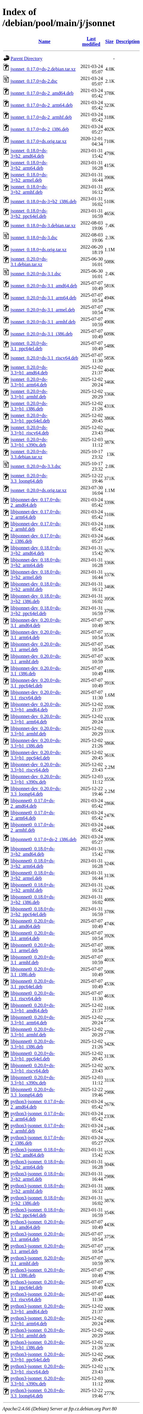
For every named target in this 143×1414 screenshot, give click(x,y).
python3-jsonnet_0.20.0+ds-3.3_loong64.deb (38, 1393)
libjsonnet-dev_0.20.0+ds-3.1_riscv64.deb (36, 695)
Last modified (91, 41)
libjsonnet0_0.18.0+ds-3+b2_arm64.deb (33, 863)
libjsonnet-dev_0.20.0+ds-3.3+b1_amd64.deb (36, 707)
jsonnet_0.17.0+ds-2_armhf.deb (41, 117)
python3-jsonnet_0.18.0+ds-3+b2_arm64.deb (38, 1164)
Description (128, 41)
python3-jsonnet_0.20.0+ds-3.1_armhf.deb (38, 1260)
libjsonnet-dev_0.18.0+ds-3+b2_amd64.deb (36, 550)
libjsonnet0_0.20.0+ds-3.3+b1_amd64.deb (33, 1008)
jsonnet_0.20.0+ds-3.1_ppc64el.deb (29, 346)
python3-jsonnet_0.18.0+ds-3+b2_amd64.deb (38, 1152)
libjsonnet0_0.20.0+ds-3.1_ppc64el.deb (33, 984)
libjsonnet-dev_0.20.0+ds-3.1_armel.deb (36, 647)
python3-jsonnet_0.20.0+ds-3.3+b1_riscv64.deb (38, 1369)
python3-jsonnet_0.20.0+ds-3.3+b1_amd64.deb (38, 1309)
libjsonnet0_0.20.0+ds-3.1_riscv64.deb (33, 996)
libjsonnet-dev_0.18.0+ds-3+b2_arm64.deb (36, 562)
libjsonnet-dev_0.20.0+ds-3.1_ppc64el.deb (36, 683)
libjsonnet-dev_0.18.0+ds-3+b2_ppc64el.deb (36, 610)
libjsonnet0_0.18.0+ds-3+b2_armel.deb (33, 875)
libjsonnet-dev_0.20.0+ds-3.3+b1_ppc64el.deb (36, 755)
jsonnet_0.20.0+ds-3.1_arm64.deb (43, 297)
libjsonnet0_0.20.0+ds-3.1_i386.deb (33, 972)
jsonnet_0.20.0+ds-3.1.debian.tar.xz (29, 261)
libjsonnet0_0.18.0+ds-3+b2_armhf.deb (33, 887)
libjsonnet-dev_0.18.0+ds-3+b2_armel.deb (36, 574)
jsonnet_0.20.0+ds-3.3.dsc (36, 466)
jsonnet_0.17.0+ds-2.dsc (34, 81)
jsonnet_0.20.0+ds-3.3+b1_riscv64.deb (30, 430)
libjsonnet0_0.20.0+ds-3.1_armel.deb (33, 947)
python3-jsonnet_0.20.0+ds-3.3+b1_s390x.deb (38, 1381)
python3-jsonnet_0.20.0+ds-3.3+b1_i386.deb (38, 1345)
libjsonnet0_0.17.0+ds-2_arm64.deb (33, 815)
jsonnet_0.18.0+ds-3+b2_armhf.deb (29, 189)
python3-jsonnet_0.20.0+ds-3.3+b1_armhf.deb (38, 1333)
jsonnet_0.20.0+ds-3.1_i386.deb (41, 333)
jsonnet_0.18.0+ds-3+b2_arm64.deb (29, 165)
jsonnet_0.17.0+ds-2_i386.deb (40, 129)
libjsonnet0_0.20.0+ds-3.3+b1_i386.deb (33, 1044)
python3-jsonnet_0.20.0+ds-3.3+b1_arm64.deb (38, 1321)
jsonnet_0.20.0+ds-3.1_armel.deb (43, 309)
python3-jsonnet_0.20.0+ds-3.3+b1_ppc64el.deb (38, 1357)
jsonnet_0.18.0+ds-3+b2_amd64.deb (29, 153)
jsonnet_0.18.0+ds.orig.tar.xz (38, 249)
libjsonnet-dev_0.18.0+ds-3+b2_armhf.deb (36, 586)
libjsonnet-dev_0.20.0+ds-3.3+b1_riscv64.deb (36, 767)
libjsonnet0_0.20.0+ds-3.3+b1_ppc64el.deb (33, 1056)
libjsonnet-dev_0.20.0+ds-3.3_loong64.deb (36, 791)
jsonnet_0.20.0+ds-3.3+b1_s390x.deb (29, 442)
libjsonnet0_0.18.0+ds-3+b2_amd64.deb (33, 851)
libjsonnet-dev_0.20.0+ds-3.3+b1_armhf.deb (36, 731)
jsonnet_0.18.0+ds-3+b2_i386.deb (43, 201)
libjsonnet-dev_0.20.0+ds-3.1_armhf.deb (36, 659)
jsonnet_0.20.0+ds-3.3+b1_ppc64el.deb (30, 418)
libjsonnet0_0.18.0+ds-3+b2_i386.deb (33, 899)
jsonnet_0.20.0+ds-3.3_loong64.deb (29, 478)
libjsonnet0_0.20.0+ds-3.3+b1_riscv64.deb (33, 1068)
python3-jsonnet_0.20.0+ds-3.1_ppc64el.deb (38, 1284)
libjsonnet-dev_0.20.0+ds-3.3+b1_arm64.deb (36, 719)
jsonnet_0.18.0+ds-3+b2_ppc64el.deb (29, 213)
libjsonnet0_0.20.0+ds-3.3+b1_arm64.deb (33, 1020)
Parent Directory (26, 58)
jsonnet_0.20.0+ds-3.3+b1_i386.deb (29, 406)
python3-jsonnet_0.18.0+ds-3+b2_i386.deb (38, 1200)
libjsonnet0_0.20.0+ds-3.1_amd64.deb (33, 923)
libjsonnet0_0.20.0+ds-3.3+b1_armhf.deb (33, 1032)
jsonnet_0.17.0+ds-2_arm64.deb (42, 105)
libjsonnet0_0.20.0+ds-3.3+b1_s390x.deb (33, 1080)
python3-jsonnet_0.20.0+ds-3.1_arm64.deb (38, 1236)
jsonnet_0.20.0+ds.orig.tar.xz (38, 490)
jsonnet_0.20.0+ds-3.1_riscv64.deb (44, 357)
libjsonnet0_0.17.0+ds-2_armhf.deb (33, 827)
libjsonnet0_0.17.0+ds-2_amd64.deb (33, 803)
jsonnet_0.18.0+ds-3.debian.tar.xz (43, 225)
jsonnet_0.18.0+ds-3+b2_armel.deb (29, 177)
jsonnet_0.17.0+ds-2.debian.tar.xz (43, 69)
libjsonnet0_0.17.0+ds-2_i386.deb (43, 839)
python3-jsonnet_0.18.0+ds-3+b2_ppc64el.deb (38, 1212)
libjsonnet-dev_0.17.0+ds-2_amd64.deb (36, 502)
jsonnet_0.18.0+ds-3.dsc (34, 237)
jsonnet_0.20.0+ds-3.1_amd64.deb (44, 285)
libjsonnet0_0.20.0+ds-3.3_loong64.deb (33, 1092)
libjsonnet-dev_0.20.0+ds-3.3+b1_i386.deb (36, 743)
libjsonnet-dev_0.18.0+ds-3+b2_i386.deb (36, 598)
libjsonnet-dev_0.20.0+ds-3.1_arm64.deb (36, 635)
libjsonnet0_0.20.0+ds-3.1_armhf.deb (33, 960)
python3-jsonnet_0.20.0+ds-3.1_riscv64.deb (38, 1297)
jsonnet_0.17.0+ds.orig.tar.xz (38, 141)
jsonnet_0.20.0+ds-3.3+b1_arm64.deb (29, 382)
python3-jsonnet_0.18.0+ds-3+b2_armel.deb (38, 1176)
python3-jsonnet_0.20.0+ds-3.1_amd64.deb (38, 1224)
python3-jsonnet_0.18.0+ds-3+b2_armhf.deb (38, 1188)
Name (44, 41)
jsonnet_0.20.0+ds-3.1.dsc (36, 273)
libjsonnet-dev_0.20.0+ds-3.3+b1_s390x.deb (36, 779)
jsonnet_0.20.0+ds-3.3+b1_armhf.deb (29, 394)
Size (109, 41)
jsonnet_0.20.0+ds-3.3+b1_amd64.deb (29, 370)
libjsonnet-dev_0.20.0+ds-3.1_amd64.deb (36, 622)
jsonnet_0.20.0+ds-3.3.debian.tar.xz (29, 454)
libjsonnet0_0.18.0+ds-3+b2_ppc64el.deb (33, 911)
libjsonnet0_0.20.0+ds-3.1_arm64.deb (33, 935)
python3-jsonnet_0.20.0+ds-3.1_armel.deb (38, 1248)
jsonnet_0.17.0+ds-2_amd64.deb (42, 93)
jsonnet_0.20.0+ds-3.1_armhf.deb (43, 321)
